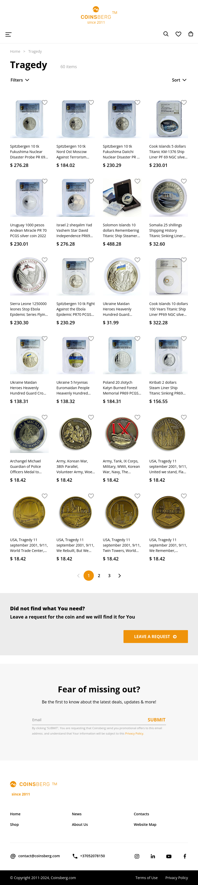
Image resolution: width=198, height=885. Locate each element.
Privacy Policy (177, 877)
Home (15, 51)
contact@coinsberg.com (35, 856)
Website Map (145, 824)
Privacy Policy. (134, 733)
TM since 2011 (99, 15)
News (76, 813)
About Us (80, 824)
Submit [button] (157, 720)
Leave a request (155, 636)
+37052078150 (88, 856)
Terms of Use (146, 877)
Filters (20, 80)
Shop (14, 824)
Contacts (141, 813)
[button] (44, 102)
